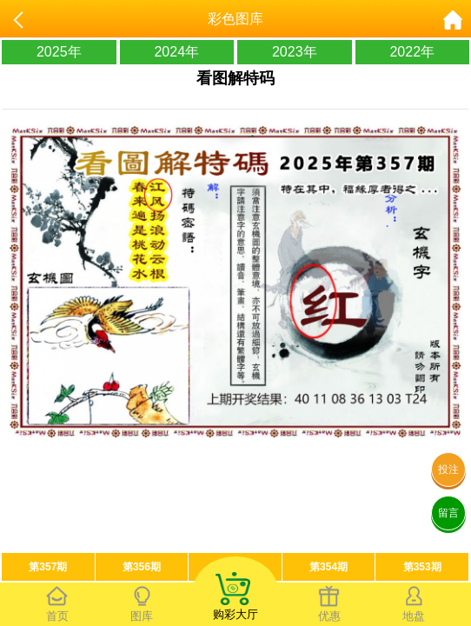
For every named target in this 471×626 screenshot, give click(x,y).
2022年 (412, 51)
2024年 (176, 51)
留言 (448, 513)
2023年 (294, 51)
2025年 (59, 51)
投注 (448, 469)
